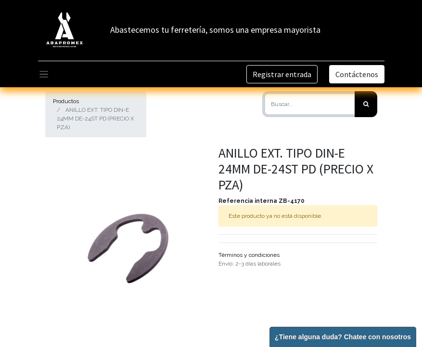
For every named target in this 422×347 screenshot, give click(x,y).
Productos (66, 101)
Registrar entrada (282, 74)
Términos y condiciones (249, 255)
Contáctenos (356, 74)
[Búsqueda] (366, 104)
